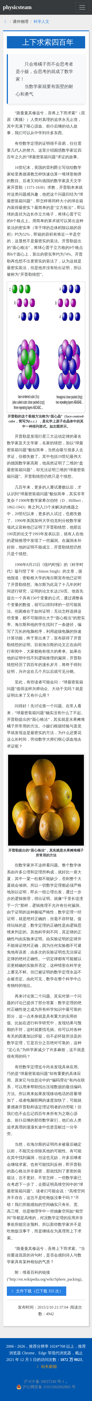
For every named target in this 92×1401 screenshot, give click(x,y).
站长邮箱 (46, 1366)
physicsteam (17, 7)
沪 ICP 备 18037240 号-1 (44, 1381)
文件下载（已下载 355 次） (36, 1291)
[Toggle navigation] (82, 7)
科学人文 (41, 21)
